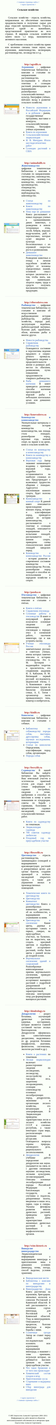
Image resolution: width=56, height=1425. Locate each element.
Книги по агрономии (36, 132)
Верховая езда (34, 460)
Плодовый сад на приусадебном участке (38, 839)
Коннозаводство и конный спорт (38, 500)
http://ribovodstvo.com (36, 302)
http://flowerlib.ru (33, 852)
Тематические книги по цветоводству (38, 894)
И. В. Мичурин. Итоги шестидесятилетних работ (38, 143)
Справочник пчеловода (37, 611)
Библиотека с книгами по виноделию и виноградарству (38, 1284)
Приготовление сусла (36, 1379)
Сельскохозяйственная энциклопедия (37, 136)
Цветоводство (33, 898)
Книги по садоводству (38, 821)
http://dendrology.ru (34, 1011)
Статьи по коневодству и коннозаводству (38, 451)
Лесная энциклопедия (38, 1059)
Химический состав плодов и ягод (38, 1374)
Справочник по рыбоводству (38, 344)
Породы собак (33, 755)
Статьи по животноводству (38, 202)
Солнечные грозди (38, 1332)
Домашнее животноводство (34, 253)
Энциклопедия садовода (33, 828)
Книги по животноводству (38, 207)
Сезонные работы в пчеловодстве (38, 615)
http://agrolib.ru (32, 64)
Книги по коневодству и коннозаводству (38, 456)
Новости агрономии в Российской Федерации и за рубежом (38, 110)
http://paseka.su (32, 592)
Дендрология (32, 1155)
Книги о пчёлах (34, 608)
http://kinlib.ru (32, 712)
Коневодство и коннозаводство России (38, 554)
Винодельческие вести (37, 1278)
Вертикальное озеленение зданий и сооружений (38, 961)
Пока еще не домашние (38, 211)
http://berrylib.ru (33, 767)
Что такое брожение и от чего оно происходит (38, 1369)
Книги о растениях (36, 1054)
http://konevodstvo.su (35, 414)
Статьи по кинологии (38, 745)
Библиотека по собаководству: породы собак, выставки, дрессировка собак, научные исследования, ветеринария (38, 735)
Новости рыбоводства (37, 340)
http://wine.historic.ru (35, 1245)
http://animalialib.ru (34, 163)
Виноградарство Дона (38, 1289)
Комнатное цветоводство (32, 902)
